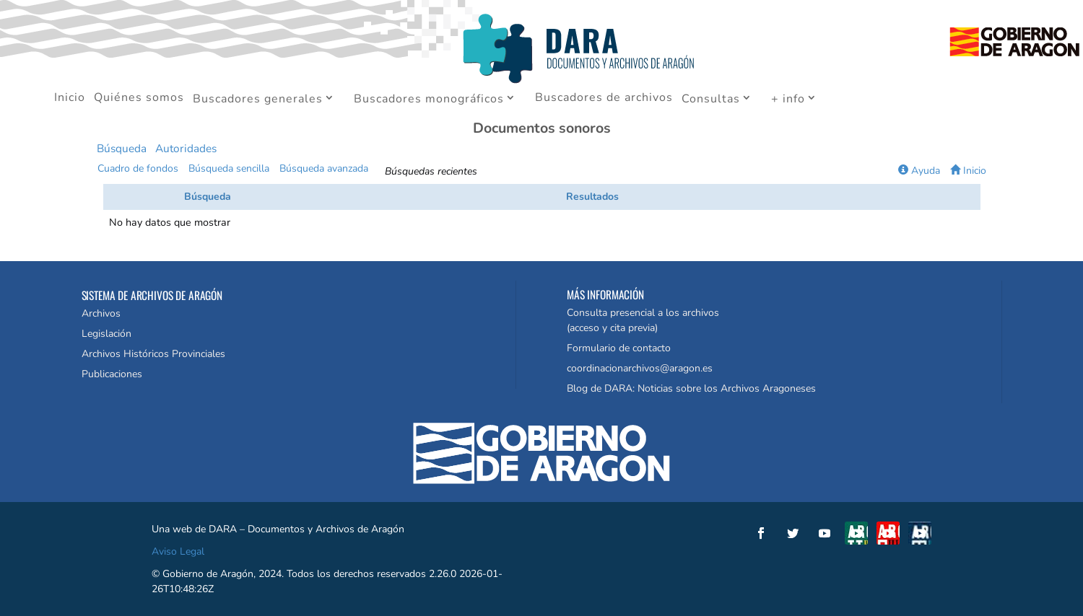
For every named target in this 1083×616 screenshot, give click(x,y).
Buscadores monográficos (429, 99)
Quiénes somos (139, 98)
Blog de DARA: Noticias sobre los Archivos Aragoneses (691, 388)
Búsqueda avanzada (323, 168)
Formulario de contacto (619, 348)
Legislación (106, 333)
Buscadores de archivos (604, 98)
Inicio (69, 98)
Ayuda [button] (919, 170)
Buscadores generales (258, 99)
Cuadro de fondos (137, 168)
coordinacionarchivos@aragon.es (640, 368)
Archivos (101, 313)
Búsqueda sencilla (228, 168)
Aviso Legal (178, 551)
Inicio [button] (968, 170)
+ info (788, 99)
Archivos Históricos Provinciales (153, 354)
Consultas (711, 99)
